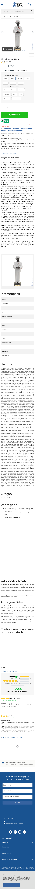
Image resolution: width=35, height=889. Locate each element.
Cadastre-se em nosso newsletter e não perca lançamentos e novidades (17, 778)
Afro (11, 16)
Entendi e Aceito (11, 885)
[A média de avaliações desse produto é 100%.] (5, 62)
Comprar (14, 114)
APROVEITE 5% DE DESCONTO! (17, 776)
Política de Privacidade (16, 880)
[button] (15, 50)
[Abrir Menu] (2, 4)
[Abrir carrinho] (30, 4)
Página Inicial (4, 16)
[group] (17, 763)
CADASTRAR (17, 802)
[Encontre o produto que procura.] (31, 11)
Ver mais (3, 667)
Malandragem (18, 16)
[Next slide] (32, 32)
